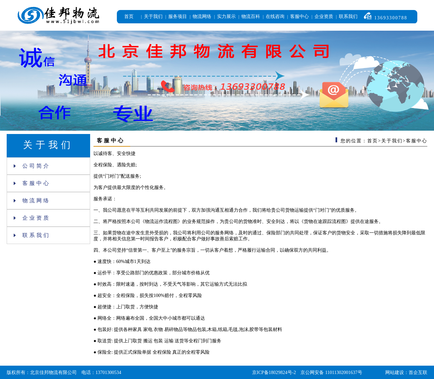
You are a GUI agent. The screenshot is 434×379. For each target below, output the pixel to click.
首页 (129, 16)
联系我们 (348, 16)
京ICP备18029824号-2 (274, 372)
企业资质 (323, 16)
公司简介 (32, 166)
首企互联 (418, 372)
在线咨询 (275, 16)
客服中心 (299, 16)
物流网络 (202, 16)
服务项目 (177, 16)
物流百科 (250, 16)
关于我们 (153, 16)
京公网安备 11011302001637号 (331, 372)
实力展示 (226, 16)
